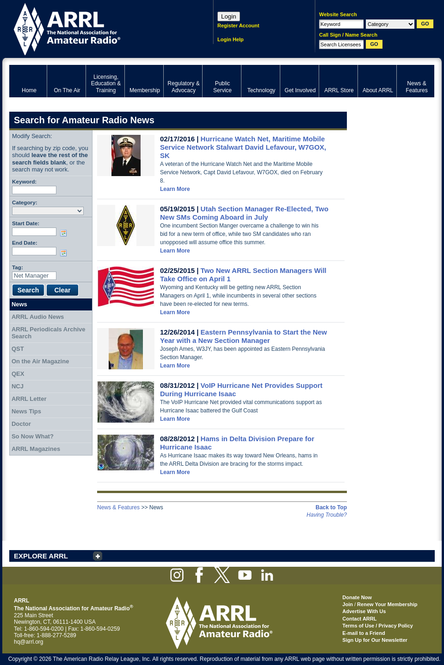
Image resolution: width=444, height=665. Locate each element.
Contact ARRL (359, 618)
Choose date (65, 233)
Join (347, 604)
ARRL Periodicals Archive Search (49, 333)
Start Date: (25, 223)
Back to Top (331, 507)
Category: (24, 202)
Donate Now (357, 597)
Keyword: (24, 181)
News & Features (118, 507)
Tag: (17, 267)
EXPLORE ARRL (41, 556)
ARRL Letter (29, 398)
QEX (18, 373)
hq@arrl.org (28, 642)
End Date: (24, 243)
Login (228, 16)
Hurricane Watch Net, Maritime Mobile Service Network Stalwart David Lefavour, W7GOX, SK (243, 147)
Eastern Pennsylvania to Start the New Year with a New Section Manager (243, 336)
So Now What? (33, 436)
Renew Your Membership (387, 604)
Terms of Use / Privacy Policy (377, 625)
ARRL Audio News (38, 316)
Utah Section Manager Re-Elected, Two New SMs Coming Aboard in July (244, 213)
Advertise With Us (364, 611)
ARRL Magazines (36, 448)
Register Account (238, 25)
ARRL (99, 28)
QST (18, 348)
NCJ (18, 386)
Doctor (21, 423)
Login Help (230, 39)
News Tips (26, 411)
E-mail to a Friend (363, 633)
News (19, 304)
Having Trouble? (327, 515)
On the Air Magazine (40, 361)
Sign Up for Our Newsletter (374, 640)
